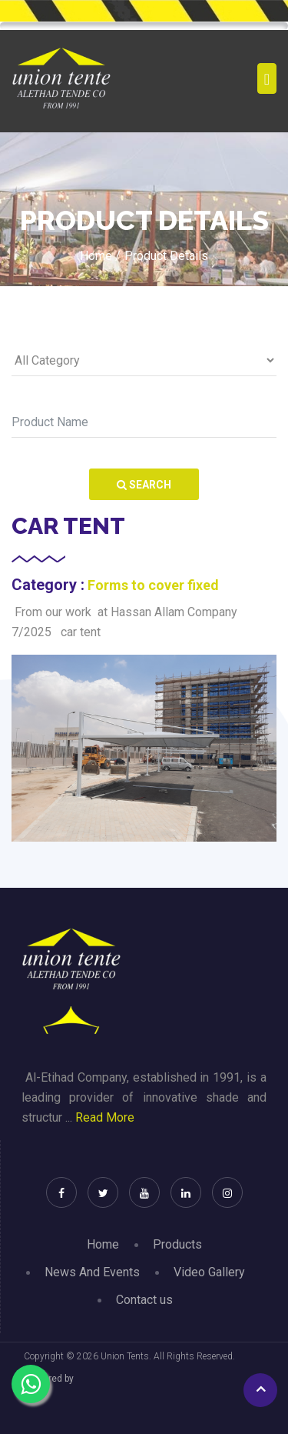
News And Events (92, 1272)
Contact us (144, 1299)
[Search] (144, 422)
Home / (100, 255)
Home (103, 1244)
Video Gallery (209, 1272)
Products (177, 1244)
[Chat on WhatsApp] (31, 1384)
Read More (104, 1117)
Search (144, 485)
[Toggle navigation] (266, 78)
